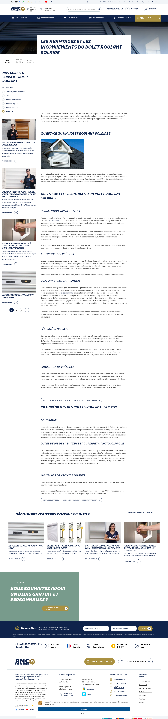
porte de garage (118, 681)
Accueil (17, 22)
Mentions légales (33, 717)
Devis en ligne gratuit (143, 16)
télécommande (67, 291)
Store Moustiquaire (117, 685)
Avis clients (132, 2)
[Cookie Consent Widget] (84, 713)
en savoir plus (14, 557)
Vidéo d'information (13, 98)
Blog (149, 2)
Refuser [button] (125, 713)
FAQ (16, 717)
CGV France (23, 717)
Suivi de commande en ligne (134, 660)
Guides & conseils (118, 693)
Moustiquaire (71, 16)
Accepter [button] (112, 713)
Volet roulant (117, 677)
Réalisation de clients (121, 2)
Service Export (141, 2)
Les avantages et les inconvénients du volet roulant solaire (45, 22)
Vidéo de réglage (12, 102)
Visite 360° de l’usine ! (106, 2)
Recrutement (143, 683)
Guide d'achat (11, 110)
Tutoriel (154, 2)
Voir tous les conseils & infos (140, 510)
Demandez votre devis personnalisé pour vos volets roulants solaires (71, 498)
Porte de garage (45, 16)
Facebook (38, 2)
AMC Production (54, 218)
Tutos (8, 94)
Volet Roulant (19, 16)
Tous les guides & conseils (15, 90)
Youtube (49, 2)
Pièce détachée (96, 16)
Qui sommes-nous (92, 2)
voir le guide (7, 159)
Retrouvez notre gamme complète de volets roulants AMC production (71, 398)
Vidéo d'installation (13, 106)
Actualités (142, 697)
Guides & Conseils (122, 16)
